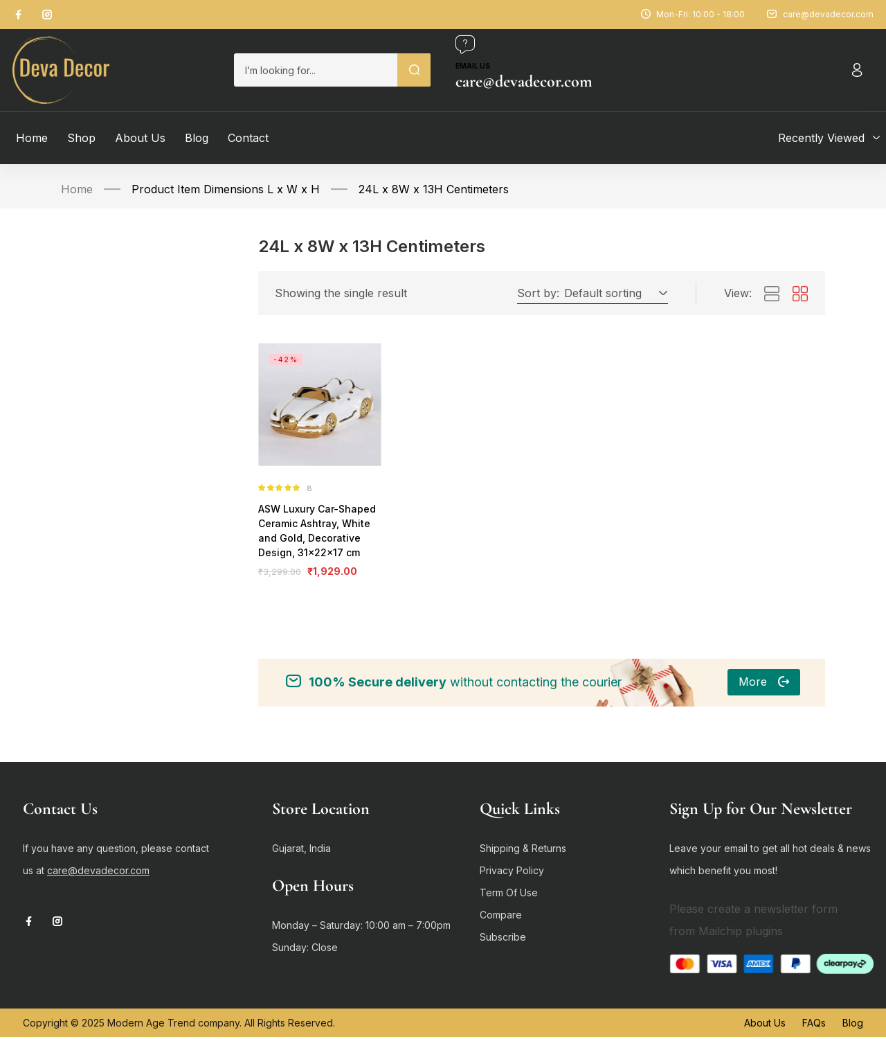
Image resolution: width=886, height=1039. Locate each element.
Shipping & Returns (523, 850)
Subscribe (503, 939)
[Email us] (465, 44)
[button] (613, 293)
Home (77, 189)
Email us (472, 66)
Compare (501, 917)
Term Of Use (509, 894)
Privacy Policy (512, 872)
